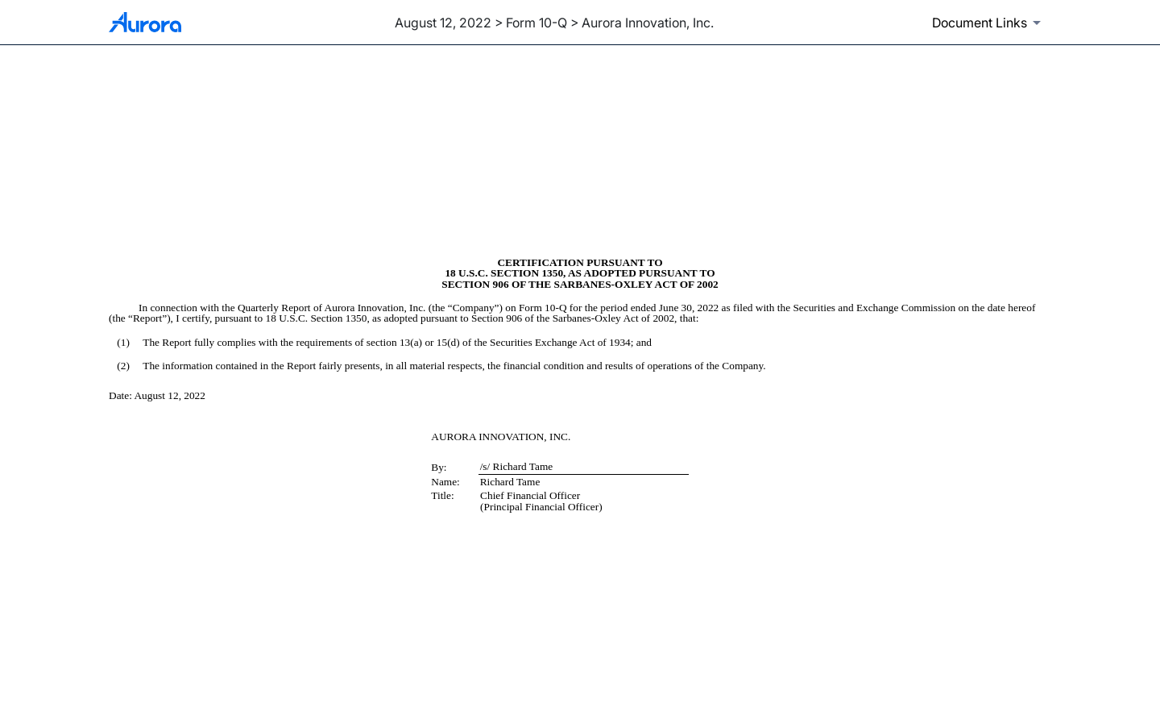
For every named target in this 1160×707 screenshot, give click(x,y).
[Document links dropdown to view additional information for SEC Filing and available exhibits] (989, 22)
